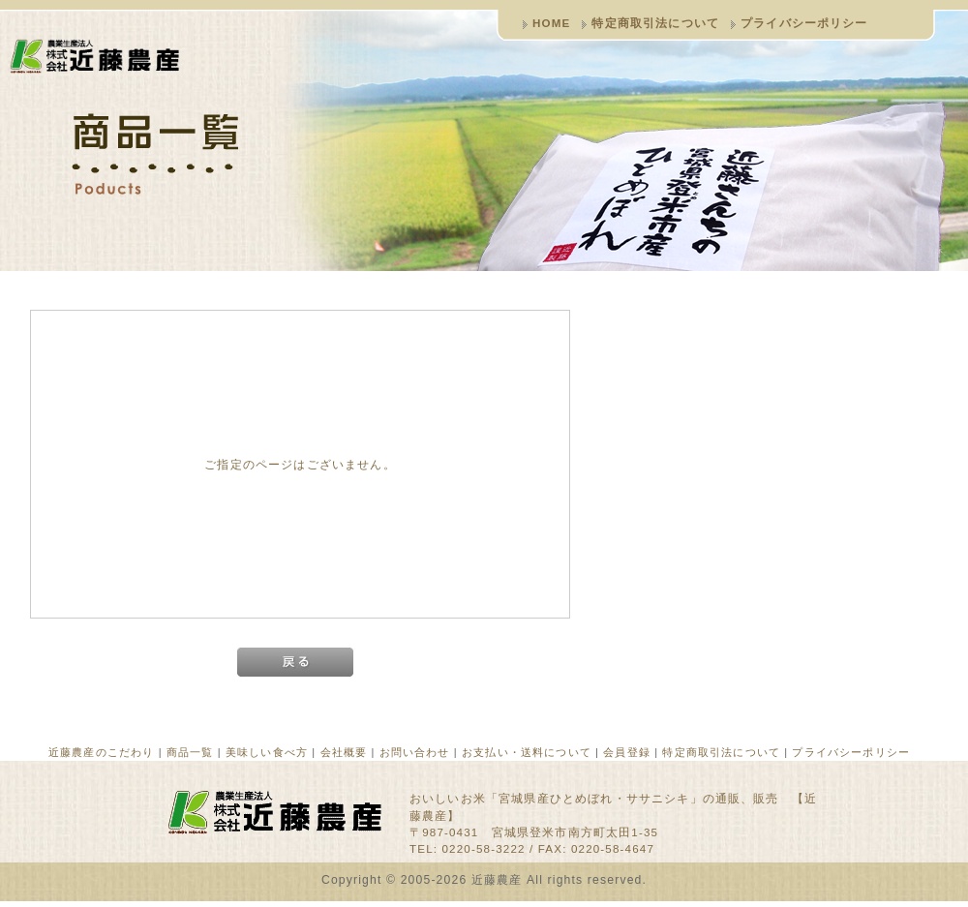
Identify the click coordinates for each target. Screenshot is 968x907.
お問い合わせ (414, 752)
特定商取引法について (655, 22)
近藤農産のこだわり (101, 752)
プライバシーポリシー (804, 22)
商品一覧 (190, 752)
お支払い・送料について (526, 752)
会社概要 (344, 752)
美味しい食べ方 (267, 752)
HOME (551, 22)
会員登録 (626, 752)
